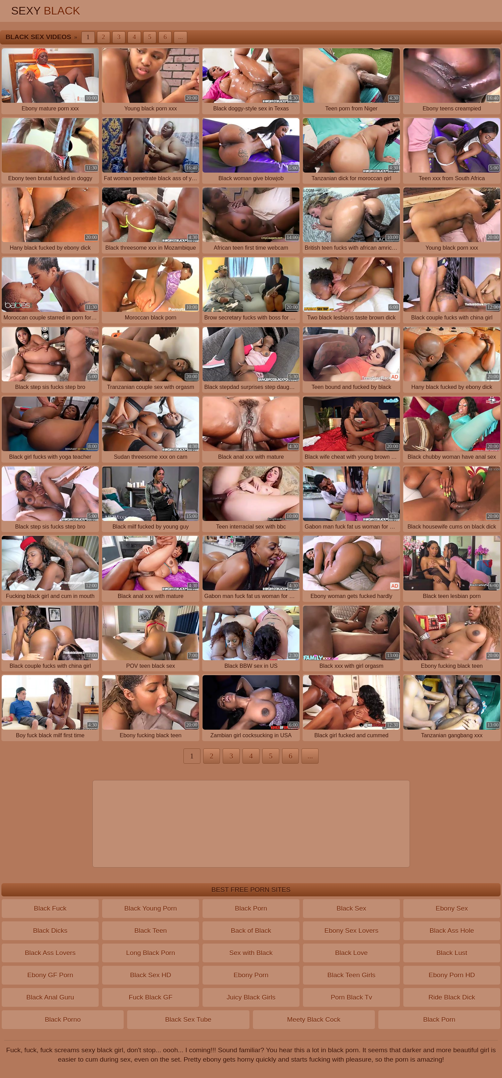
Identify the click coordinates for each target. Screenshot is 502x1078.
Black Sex (351, 908)
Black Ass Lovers (50, 952)
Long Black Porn (150, 952)
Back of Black (251, 930)
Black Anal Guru (50, 997)
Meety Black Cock (313, 1019)
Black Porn (251, 908)
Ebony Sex (452, 908)
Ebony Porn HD (452, 975)
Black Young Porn (150, 908)
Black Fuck (50, 908)
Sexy (45, 11)
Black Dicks (50, 930)
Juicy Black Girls (251, 997)
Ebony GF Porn (50, 975)
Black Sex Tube (188, 1019)
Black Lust (451, 952)
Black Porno (63, 1019)
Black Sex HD (150, 975)
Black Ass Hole (452, 930)
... (180, 37)
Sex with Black (251, 952)
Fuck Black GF (151, 997)
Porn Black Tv (351, 997)
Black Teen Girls (351, 975)
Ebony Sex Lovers (351, 930)
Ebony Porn (250, 975)
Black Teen (150, 930)
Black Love (351, 952)
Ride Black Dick (451, 997)
